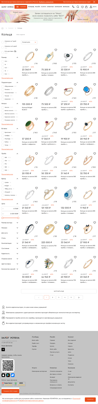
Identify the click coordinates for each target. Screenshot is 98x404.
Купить (52, 346)
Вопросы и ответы (56, 385)
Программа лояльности (53, 381)
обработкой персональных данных (31, 400)
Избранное (82, 7)
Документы (71, 382)
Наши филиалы (6, 345)
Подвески (71, 355)
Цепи (69, 352)
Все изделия (72, 340)
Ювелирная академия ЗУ (74, 378)
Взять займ (35, 340)
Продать (52, 343)
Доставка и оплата (55, 374)
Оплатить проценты (56, 371)
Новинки (70, 364)
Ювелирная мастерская (39, 371)
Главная (2, 28)
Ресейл (37, 6)
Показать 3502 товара (10, 391)
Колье (70, 358)
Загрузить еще (59, 291)
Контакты (71, 385)
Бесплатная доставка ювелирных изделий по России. (20, 2)
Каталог (23, 6)
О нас (51, 355)
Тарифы (34, 346)
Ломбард (31, 6)
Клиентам (50, 6)
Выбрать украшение (46, 2)
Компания (58, 6)
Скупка (34, 349)
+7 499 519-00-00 (7, 342)
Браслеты (71, 349)
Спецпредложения (56, 388)
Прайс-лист (35, 343)
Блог (69, 374)
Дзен (3, 349)
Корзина (86, 7)
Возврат (52, 377)
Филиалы (66, 6)
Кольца (70, 343)
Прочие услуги (54, 352)
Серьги (70, 346)
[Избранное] (36, 50)
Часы (69, 361)
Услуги (43, 6)
